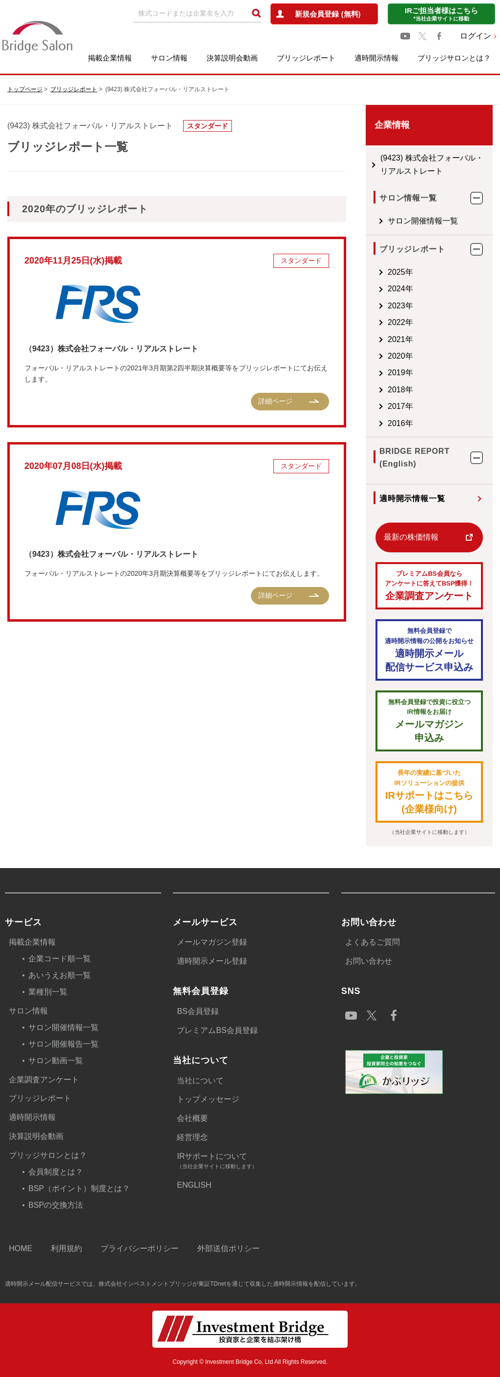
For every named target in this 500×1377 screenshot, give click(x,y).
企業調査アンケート (414, 585)
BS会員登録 (197, 1011)
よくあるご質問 (372, 942)
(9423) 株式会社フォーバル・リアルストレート (414, 164)
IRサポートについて (253, 1161)
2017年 (371, 406)
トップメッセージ (208, 1099)
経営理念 (192, 1137)
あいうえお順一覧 (59, 975)
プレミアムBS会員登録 (217, 1030)
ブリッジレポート (306, 58)
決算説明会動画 (232, 58)
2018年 (371, 389)
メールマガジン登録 (212, 942)
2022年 (371, 322)
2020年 (371, 356)
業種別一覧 (47, 992)
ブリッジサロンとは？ (454, 58)
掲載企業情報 (110, 58)
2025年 (371, 272)
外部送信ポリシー (228, 1248)
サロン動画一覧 (55, 1060)
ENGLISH (194, 1185)
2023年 (371, 306)
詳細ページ (246, 401)
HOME (20, 1248)
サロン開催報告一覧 (63, 1044)
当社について (200, 1080)
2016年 (371, 423)
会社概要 (192, 1118)
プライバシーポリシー (140, 1248)
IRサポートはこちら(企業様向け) (414, 791)
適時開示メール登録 (212, 961)
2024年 (371, 288)
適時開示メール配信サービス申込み (414, 649)
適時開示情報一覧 (383, 498)
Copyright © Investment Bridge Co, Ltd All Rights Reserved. (249, 1361)
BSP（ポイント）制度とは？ (79, 1188)
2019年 (371, 372)
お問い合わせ (368, 961)
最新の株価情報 (381, 537)
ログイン (475, 36)
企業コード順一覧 (59, 958)
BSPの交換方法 (55, 1205)
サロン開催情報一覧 (393, 221)
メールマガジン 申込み (414, 720)
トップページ (24, 89)
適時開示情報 (376, 58)
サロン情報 (169, 58)
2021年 (371, 339)
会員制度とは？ (55, 1172)
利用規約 (66, 1248)
